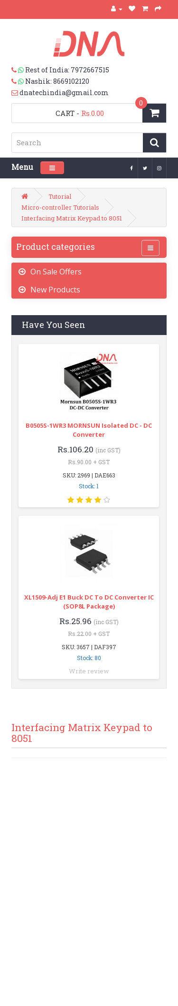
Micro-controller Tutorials (60, 207)
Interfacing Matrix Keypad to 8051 (71, 218)
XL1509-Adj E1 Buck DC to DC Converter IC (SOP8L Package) (89, 601)
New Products (55, 289)
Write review (89, 671)
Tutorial (59, 196)
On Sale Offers (56, 271)
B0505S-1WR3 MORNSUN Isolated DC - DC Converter (89, 430)
